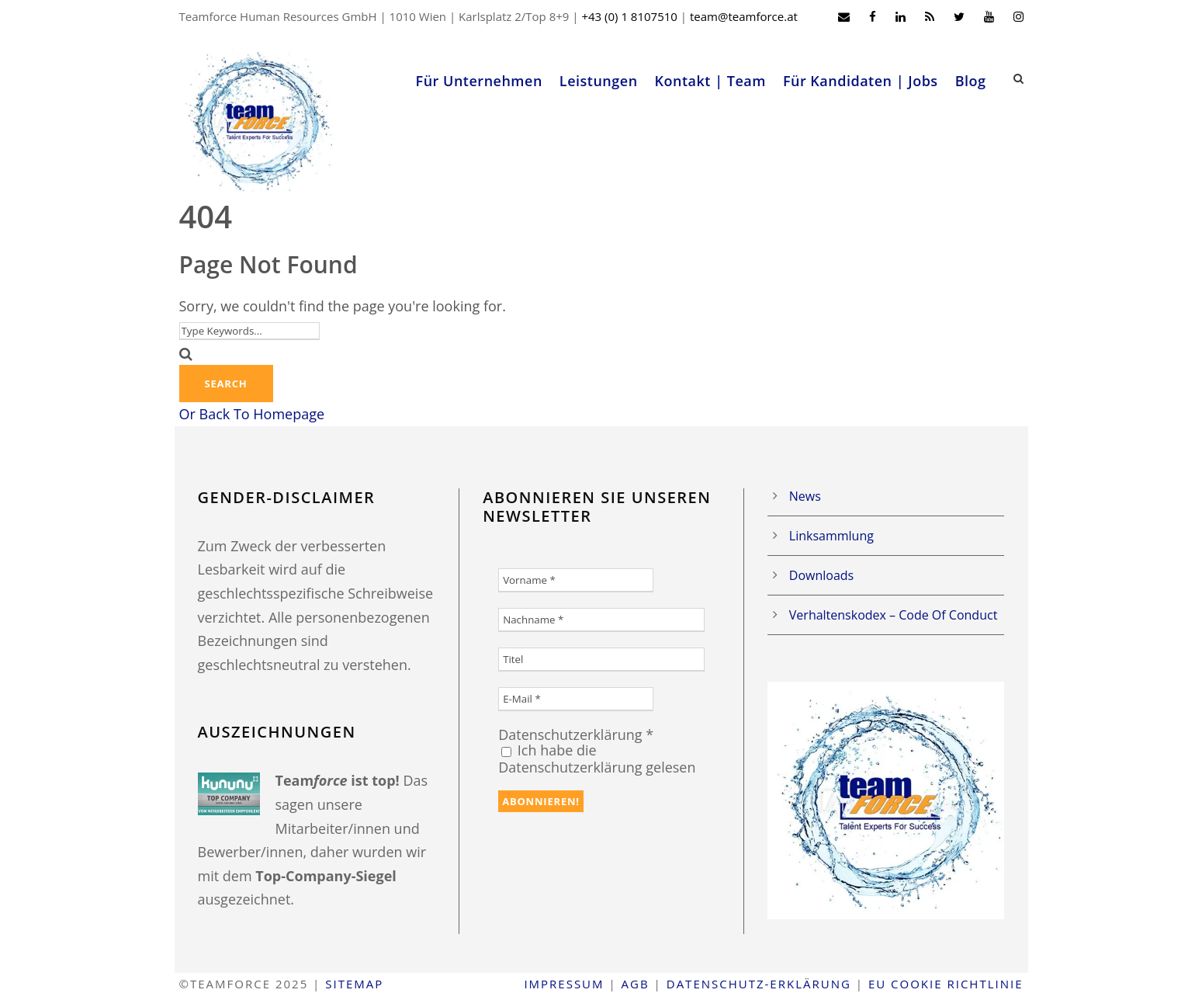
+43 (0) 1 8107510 (629, 16)
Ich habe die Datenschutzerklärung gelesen (596, 758)
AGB (635, 983)
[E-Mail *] (575, 699)
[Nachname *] (601, 620)
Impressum (564, 983)
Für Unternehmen (479, 80)
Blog (970, 80)
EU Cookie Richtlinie (946, 983)
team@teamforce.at (744, 16)
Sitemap (354, 983)
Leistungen (598, 80)
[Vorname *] (575, 580)
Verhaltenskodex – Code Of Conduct (893, 614)
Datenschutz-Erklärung (759, 983)
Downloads (821, 575)
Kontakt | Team (710, 80)
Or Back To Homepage (252, 414)
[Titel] (601, 660)
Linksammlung (831, 535)
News (805, 496)
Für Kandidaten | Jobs (860, 80)
